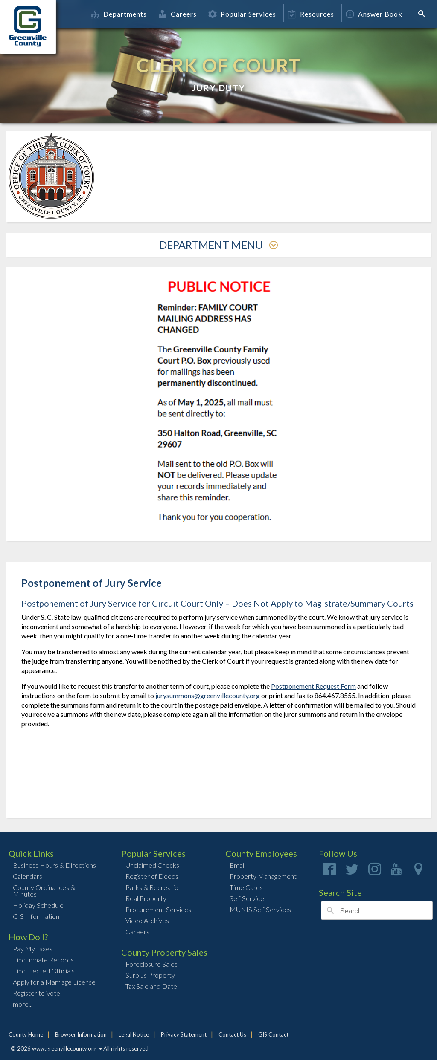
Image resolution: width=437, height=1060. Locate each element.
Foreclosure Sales (151, 964)
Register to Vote (36, 993)
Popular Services (242, 14)
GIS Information (36, 916)
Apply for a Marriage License (54, 982)
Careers (177, 14)
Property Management (263, 876)
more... (22, 1004)
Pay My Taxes (32, 948)
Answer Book (374, 14)
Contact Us (232, 1034)
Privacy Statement (184, 1034)
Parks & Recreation (153, 887)
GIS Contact (273, 1034)
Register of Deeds (151, 876)
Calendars (27, 876)
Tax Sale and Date (151, 986)
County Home (26, 1034)
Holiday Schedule (38, 905)
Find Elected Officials (44, 971)
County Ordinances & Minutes (44, 890)
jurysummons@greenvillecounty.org (207, 695)
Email (237, 865)
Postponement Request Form (313, 686)
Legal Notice (134, 1034)
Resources (311, 14)
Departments (119, 14)
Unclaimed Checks (152, 865)
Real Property (145, 898)
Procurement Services (158, 909)
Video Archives (147, 920)
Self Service (247, 898)
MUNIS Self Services (260, 909)
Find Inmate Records (43, 960)
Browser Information (81, 1034)
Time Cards (246, 887)
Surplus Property (150, 975)
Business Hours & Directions (54, 865)
